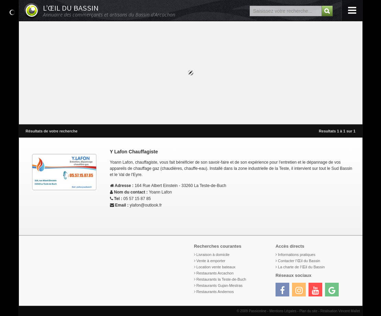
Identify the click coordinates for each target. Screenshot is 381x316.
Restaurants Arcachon (215, 273)
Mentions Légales (282, 311)
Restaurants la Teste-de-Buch (221, 279)
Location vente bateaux (216, 267)
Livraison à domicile (213, 255)
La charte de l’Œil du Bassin (301, 267)
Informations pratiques (296, 255)
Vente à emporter (211, 261)
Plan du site (308, 311)
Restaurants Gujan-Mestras (220, 285)
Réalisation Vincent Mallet (340, 311)
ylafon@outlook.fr (146, 205)
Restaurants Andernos (215, 292)
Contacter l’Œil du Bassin (299, 261)
